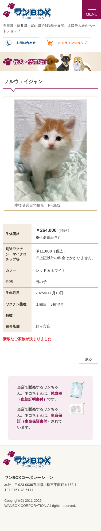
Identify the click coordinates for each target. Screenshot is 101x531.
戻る (88, 359)
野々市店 (43, 326)
